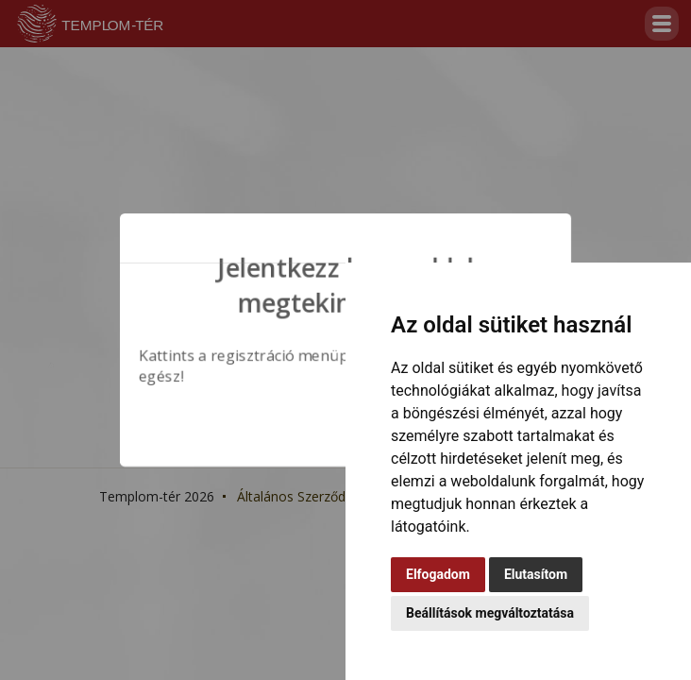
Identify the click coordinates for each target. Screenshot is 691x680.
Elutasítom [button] (535, 574)
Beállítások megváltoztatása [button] (490, 612)
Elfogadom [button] (438, 574)
